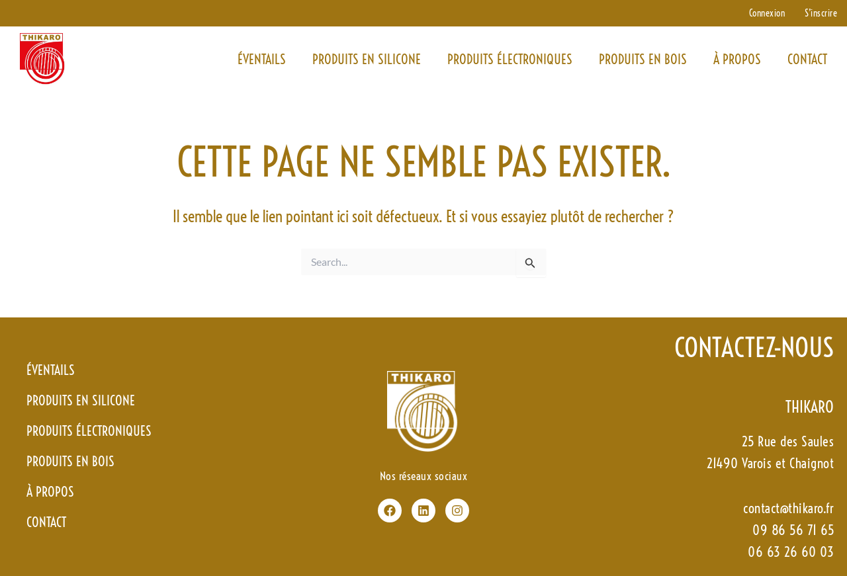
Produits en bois (643, 59)
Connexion (767, 13)
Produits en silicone (366, 59)
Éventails (262, 59)
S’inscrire (821, 13)
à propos (737, 59)
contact (807, 59)
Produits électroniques (509, 59)
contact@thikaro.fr (788, 508)
